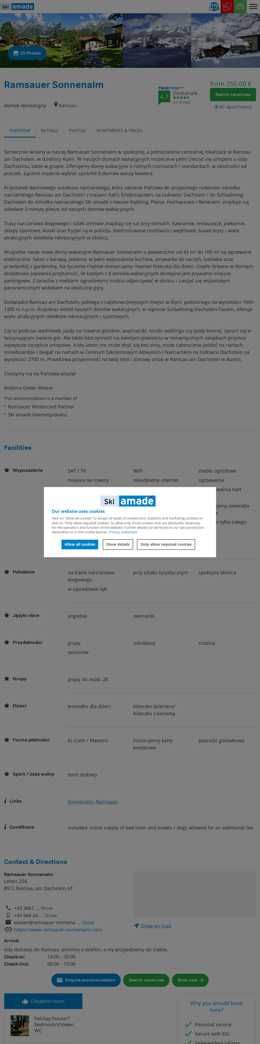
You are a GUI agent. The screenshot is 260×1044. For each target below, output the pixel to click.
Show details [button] (117, 544)
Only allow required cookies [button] (166, 544)
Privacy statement (123, 532)
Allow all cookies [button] (80, 544)
